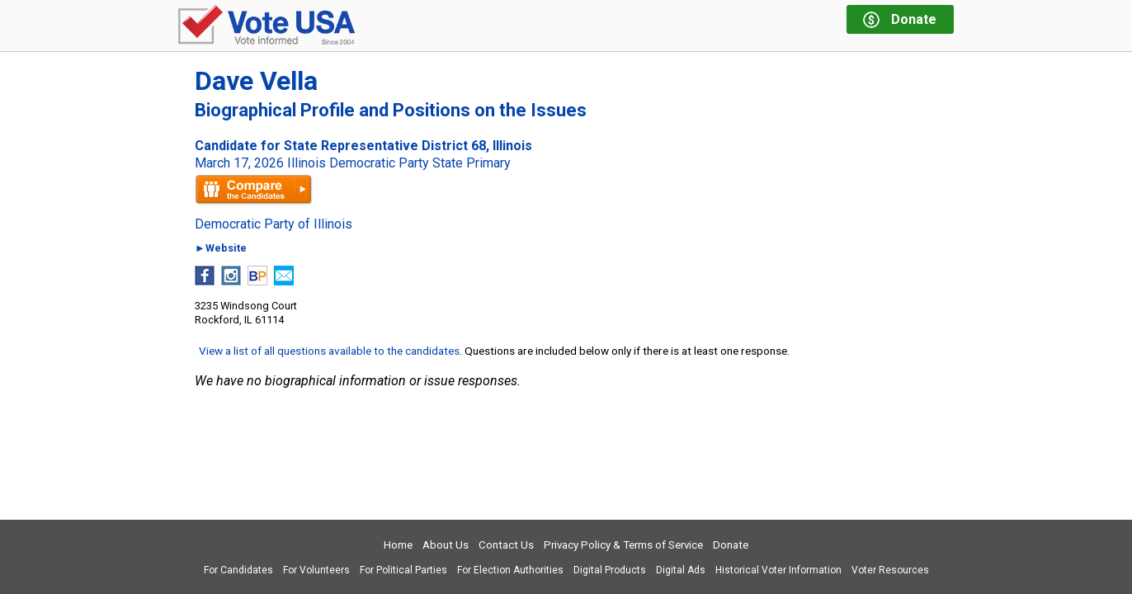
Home (398, 545)
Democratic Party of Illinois (273, 224)
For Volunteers (316, 570)
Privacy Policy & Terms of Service (623, 545)
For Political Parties (403, 570)
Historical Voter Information (778, 570)
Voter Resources (890, 570)
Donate (730, 545)
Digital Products (609, 570)
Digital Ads (680, 570)
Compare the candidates (254, 189)
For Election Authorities (510, 570)
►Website (221, 248)
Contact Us (506, 545)
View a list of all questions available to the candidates (329, 350)
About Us (445, 545)
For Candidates (238, 570)
